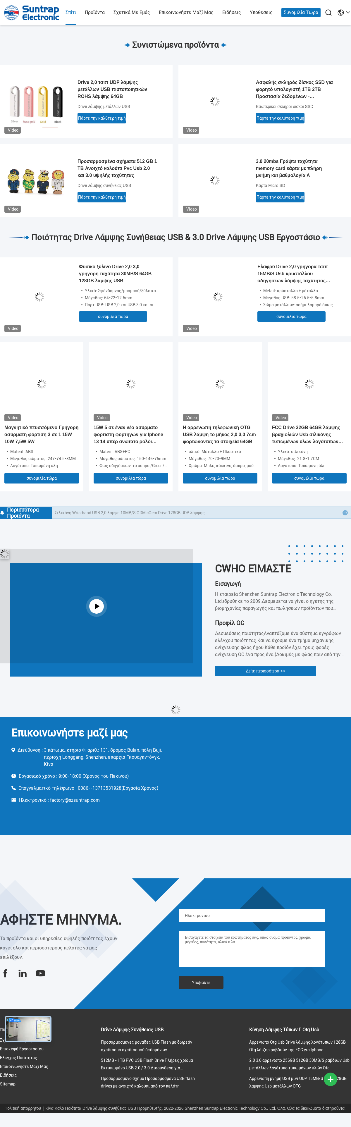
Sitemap (8, 1084)
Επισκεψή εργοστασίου (22, 1049)
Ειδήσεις (231, 12)
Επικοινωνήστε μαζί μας (186, 12)
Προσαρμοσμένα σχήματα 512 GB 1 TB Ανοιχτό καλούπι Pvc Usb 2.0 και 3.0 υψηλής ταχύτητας (117, 168)
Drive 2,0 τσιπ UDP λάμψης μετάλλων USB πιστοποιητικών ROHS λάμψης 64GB (112, 89)
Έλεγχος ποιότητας (18, 1057)
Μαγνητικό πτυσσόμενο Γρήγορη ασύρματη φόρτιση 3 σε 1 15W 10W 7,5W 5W (41, 434)
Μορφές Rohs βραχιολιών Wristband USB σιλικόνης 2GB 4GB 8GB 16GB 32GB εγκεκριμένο (140, 512)
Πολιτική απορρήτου (22, 1108)
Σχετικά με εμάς (131, 12)
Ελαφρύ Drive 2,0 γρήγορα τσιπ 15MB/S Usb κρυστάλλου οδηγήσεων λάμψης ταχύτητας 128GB (292, 274)
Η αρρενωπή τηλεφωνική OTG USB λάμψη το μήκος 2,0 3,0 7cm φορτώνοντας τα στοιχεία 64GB (219, 434)
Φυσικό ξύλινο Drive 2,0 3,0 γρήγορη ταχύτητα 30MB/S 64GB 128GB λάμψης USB (115, 273)
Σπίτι (71, 12)
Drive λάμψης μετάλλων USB (104, 106)
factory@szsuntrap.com (75, 800)
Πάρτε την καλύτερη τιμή (102, 118)
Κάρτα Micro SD (270, 185)
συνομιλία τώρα (301, 12)
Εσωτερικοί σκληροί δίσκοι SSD (284, 106)
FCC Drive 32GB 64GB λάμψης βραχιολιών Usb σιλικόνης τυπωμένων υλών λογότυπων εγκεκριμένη (306, 435)
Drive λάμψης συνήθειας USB (104, 185)
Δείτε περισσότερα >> (265, 671)
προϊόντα (95, 12)
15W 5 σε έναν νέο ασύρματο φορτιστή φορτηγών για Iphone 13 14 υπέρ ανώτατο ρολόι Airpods (128, 435)
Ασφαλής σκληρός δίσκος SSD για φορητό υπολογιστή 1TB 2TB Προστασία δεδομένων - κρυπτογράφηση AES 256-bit (294, 90)
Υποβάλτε (201, 982)
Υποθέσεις (261, 12)
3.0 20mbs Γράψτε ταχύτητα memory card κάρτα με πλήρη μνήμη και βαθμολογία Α (289, 168)
